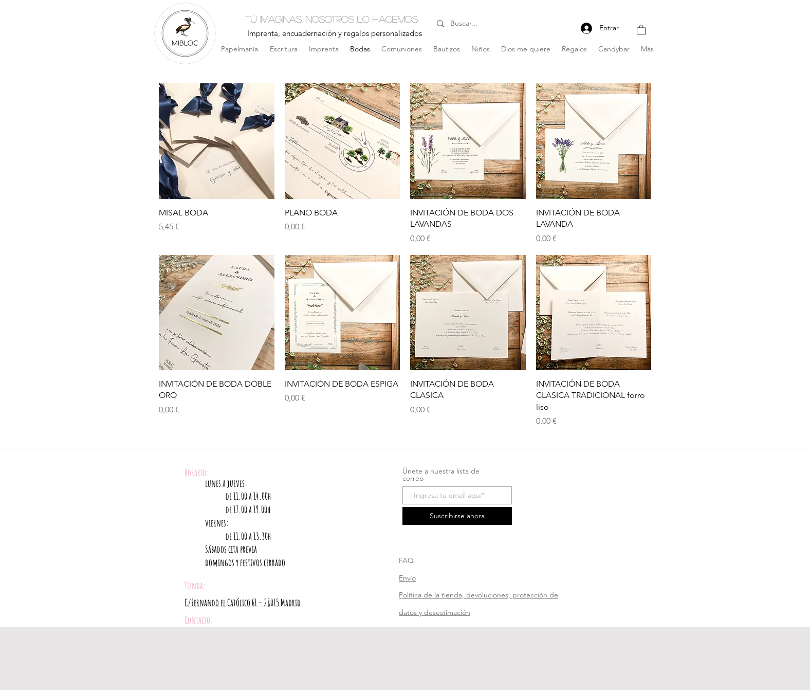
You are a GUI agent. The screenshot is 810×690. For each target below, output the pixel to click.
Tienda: (195, 585)
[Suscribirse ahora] (457, 516)
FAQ (406, 560)
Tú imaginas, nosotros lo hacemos (331, 19)
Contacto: (199, 620)
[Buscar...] (478, 23)
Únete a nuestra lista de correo (441, 474)
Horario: (197, 472)
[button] (641, 29)
